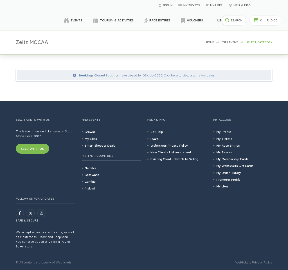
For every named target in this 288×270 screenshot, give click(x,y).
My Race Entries (228, 145)
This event (230, 42)
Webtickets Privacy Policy (169, 145)
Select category (259, 42)
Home (210, 42)
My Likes (214, 5)
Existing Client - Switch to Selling (174, 159)
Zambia (90, 181)
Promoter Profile (228, 179)
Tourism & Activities (113, 20)
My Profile (223, 132)
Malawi (90, 188)
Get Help (157, 132)
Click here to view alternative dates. (189, 75)
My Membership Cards (232, 159)
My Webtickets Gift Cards (234, 166)
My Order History (228, 173)
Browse (90, 132)
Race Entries (157, 20)
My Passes (224, 152)
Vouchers (192, 20)
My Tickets (189, 5)
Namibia (90, 168)
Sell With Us (32, 148)
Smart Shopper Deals (100, 145)
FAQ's (155, 139)
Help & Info (240, 5)
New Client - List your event (171, 152)
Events (73, 20)
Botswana (92, 175)
